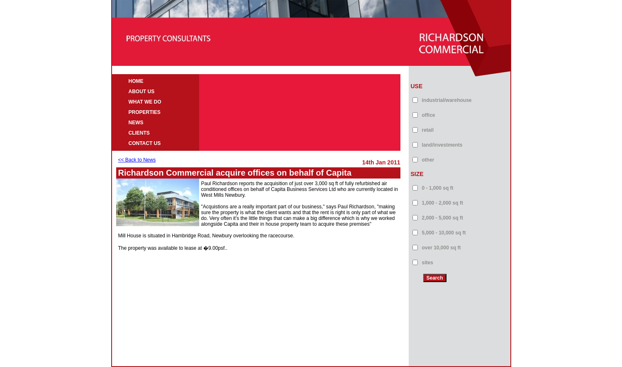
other (428, 160)
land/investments (442, 145)
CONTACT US (145, 143)
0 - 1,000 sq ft (438, 188)
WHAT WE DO (145, 102)
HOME (136, 81)
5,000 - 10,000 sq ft (444, 233)
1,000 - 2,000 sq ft (442, 203)
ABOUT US (142, 91)
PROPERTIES (145, 112)
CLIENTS (139, 133)
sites (427, 263)
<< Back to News (137, 160)
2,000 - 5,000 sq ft (442, 218)
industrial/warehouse (447, 100)
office (428, 115)
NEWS (136, 123)
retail (428, 130)
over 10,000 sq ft (441, 248)
